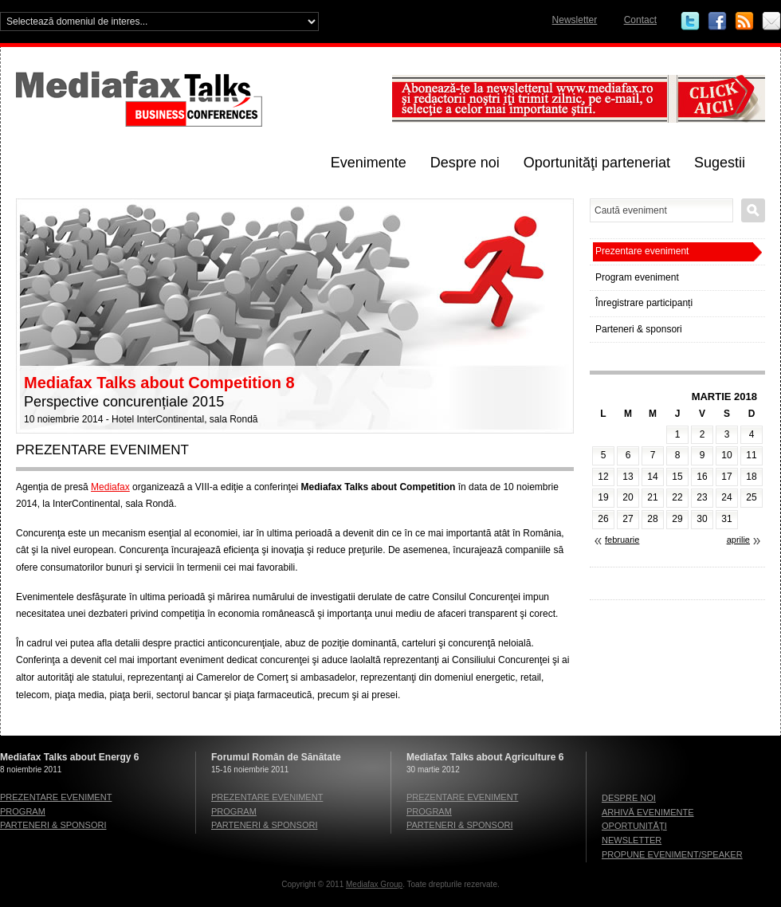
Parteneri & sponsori (638, 329)
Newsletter (575, 20)
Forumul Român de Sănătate (276, 757)
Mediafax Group (374, 884)
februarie (622, 539)
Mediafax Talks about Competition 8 (159, 382)
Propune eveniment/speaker (672, 854)
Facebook (717, 21)
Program (22, 811)
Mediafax (110, 487)
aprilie (738, 539)
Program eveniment (637, 277)
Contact (640, 20)
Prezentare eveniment (642, 251)
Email (771, 21)
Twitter (690, 21)
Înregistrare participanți (644, 302)
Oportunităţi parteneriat (597, 163)
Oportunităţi (634, 825)
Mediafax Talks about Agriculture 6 (484, 757)
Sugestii (719, 163)
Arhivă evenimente (648, 812)
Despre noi (465, 163)
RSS (744, 21)
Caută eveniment (753, 210)
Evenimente (368, 163)
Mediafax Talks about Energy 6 (69, 757)
